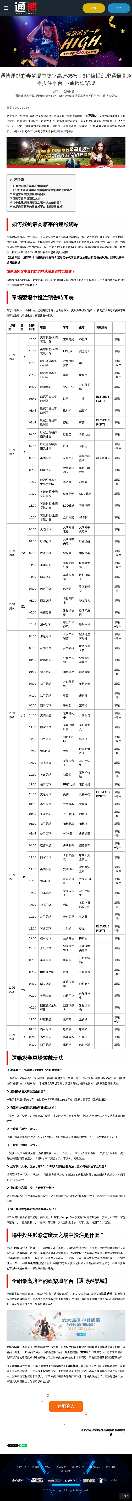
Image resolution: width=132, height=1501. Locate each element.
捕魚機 (35, 1467)
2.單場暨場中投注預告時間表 (27, 194)
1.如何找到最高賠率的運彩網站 (29, 186)
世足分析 (106, 1293)
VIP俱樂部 (66, 1471)
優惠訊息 (95, 1467)
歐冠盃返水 (78, 1467)
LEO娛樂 (70, 1365)
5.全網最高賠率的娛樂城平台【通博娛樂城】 (37, 206)
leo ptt (65, 1217)
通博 (36, 1263)
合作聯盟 (111, 1467)
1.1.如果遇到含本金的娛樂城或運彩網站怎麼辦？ (42, 190)
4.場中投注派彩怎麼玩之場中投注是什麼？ (36, 202)
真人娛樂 (61, 1467)
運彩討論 (69, 91)
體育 (47, 1467)
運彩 (91, 115)
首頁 (55, 91)
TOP (125, 1496)
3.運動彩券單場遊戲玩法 (25, 198)
